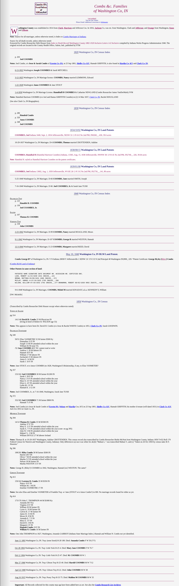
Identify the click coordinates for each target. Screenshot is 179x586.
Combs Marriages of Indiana (74, 37)
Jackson (98, 28)
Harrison (68, 28)
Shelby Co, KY (83, 63)
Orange (151, 28)
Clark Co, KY (165, 407)
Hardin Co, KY (126, 63)
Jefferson (139, 28)
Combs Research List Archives (108, 585)
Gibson (25, 30)
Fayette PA (53, 407)
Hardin (72, 407)
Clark (60, 28)
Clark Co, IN (142, 63)
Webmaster (104, 22)
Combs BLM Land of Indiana (22, 264)
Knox (171, 28)
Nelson (62, 407)
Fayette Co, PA (56, 63)
